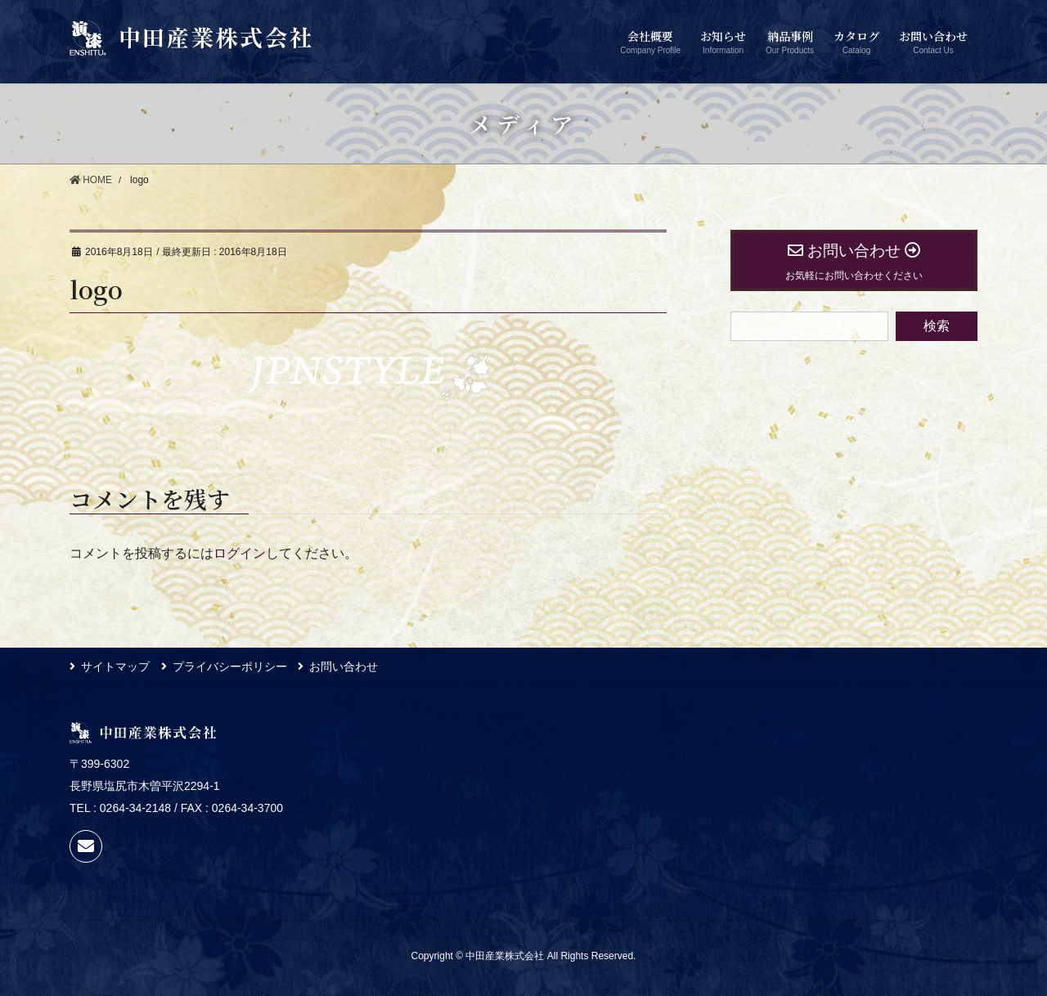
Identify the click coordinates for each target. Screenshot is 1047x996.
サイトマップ (115, 666)
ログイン (239, 553)
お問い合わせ (346, 666)
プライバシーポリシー (230, 666)
